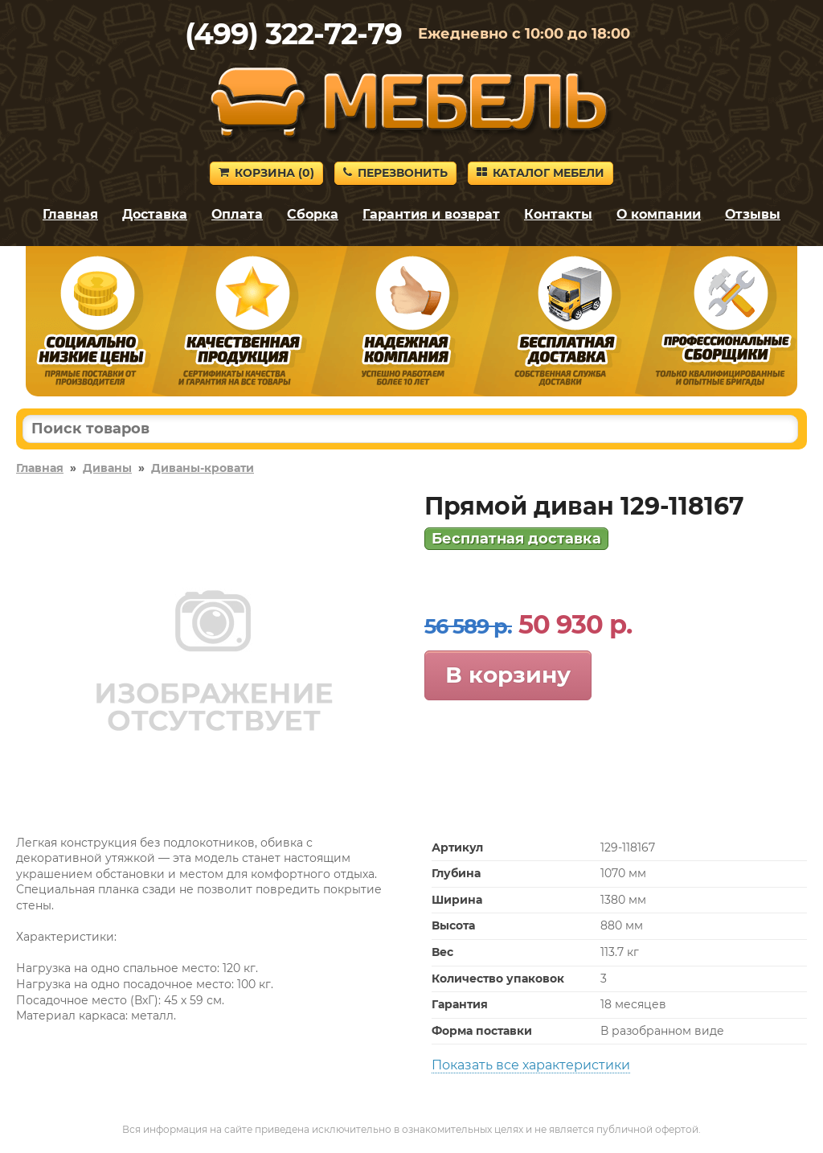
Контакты (558, 214)
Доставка (154, 214)
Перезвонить (395, 173)
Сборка (312, 214)
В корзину (508, 674)
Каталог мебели (540, 173)
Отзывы (752, 214)
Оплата (237, 214)
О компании (658, 214)
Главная (70, 214)
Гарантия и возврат (431, 214)
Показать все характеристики (531, 1065)
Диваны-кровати (202, 468)
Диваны (107, 468)
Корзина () (266, 173)
